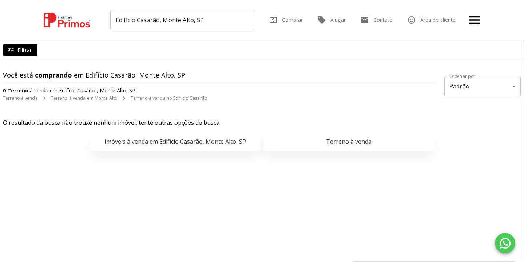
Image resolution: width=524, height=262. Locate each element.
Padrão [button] (459, 86)
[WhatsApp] (505, 243)
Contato (376, 20)
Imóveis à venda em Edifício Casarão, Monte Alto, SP (175, 142)
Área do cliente (431, 20)
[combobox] (182, 20)
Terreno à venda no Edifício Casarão (169, 98)
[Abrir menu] (474, 20)
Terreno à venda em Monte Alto (84, 98)
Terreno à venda (20, 98)
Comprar (286, 20)
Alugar (331, 20)
